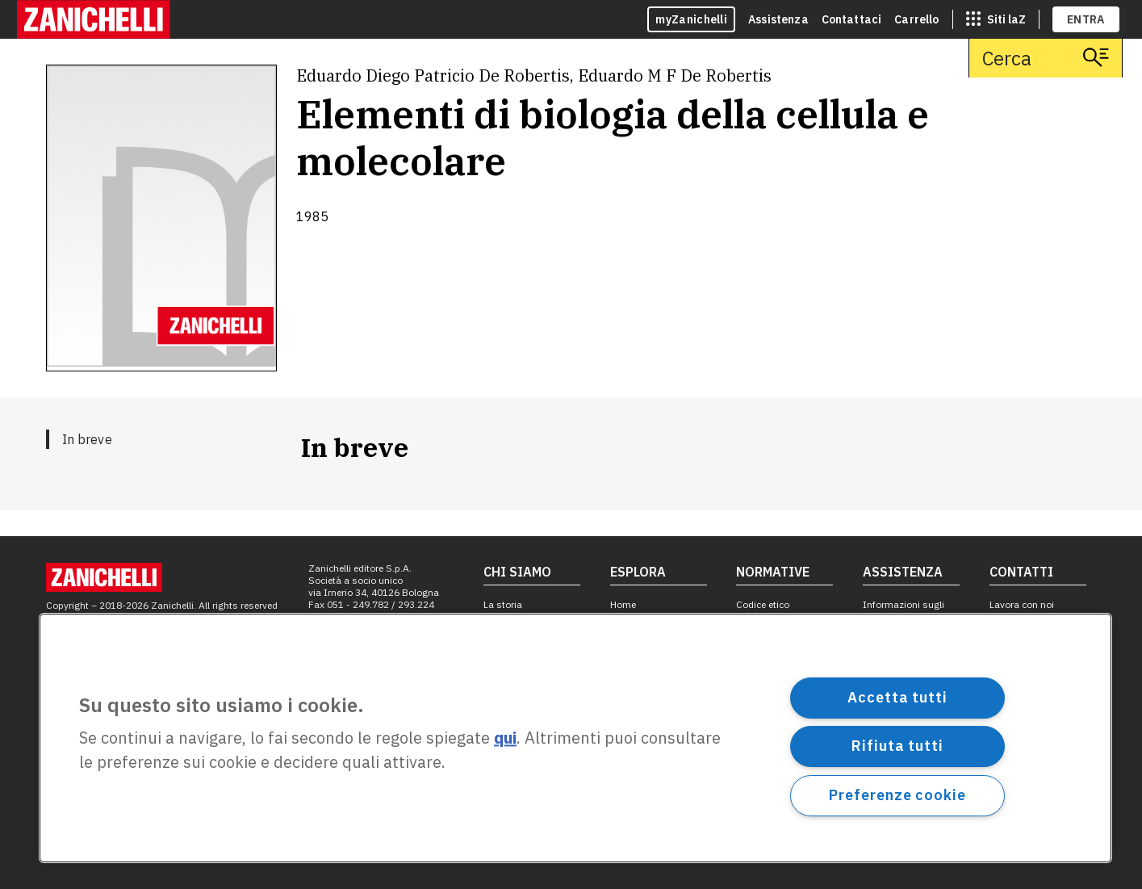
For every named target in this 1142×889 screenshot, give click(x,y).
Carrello (916, 19)
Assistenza (778, 19)
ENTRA (1086, 19)
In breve (87, 439)
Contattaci (852, 19)
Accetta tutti (897, 697)
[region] (575, 738)
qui (505, 738)
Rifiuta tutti (897, 745)
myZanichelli (691, 19)
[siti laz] (996, 19)
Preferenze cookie (897, 795)
